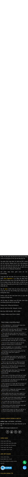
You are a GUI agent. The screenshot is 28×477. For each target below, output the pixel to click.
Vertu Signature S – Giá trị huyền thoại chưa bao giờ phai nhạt (13, 325)
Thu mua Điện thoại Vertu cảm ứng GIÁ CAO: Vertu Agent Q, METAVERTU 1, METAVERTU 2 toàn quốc (13, 358)
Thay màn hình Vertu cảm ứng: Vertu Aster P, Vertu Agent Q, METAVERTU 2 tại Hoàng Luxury (14, 334)
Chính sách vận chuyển (6, 447)
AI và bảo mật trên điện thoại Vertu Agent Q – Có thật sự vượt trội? (14, 402)
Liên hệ (2, 463)
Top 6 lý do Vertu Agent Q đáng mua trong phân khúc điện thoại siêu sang (13, 362)
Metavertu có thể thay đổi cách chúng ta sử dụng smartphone (13, 366)
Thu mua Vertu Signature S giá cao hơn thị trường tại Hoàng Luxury (12, 343)
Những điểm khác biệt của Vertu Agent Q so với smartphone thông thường (13, 394)
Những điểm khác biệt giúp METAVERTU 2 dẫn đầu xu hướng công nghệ (14, 329)
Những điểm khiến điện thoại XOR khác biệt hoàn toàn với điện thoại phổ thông (13, 371)
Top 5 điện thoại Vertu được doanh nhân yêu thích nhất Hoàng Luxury (13, 398)
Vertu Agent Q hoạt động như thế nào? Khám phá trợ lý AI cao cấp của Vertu (13, 376)
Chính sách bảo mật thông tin (8, 445)
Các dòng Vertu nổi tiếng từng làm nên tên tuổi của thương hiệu (14, 380)
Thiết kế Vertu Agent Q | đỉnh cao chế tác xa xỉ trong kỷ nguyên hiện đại (13, 410)
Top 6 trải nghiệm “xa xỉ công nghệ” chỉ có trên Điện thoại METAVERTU (14, 347)
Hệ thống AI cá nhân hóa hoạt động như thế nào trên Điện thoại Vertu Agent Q (13, 352)
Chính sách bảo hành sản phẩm (9, 443)
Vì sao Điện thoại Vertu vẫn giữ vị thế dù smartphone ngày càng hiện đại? (13, 339)
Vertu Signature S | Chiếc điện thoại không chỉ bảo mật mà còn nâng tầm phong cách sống (13, 385)
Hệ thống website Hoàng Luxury (9, 461)
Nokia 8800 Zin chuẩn (6, 459)
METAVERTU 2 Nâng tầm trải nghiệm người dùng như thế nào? (13, 390)
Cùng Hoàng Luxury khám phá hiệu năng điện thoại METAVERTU (13, 406)
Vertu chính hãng (5, 457)
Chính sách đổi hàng (6, 441)
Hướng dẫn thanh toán (6, 449)
